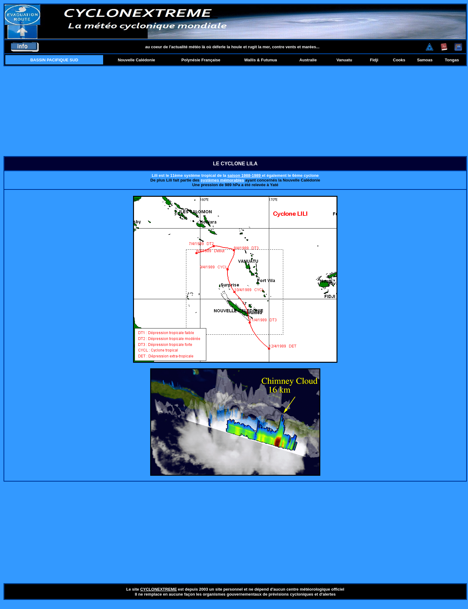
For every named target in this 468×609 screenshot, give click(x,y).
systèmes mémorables (222, 180)
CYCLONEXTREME (158, 589)
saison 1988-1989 (244, 175)
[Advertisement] (235, 111)
